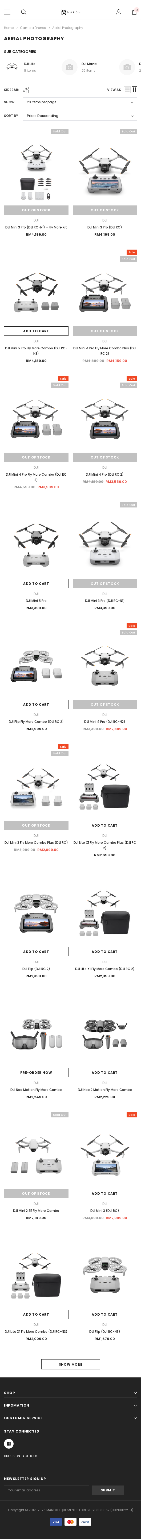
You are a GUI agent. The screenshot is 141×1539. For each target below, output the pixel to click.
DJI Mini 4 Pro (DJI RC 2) (105, 474)
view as (114, 89)
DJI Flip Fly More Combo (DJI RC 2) (36, 721)
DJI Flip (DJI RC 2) (36, 969)
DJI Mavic (89, 64)
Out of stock (36, 210)
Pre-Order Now (36, 1072)
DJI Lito (29, 64)
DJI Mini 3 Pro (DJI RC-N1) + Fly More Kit (36, 227)
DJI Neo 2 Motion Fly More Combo (105, 1089)
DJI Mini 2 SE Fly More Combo (36, 1210)
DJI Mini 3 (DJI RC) (104, 1210)
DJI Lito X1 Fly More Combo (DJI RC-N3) (36, 1331)
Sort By (11, 115)
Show (9, 102)
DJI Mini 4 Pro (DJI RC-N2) (104, 721)
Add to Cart (36, 331)
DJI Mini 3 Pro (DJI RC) (104, 227)
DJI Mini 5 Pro (36, 600)
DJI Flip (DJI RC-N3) (104, 1331)
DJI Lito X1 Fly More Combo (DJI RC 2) (105, 969)
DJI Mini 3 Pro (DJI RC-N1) (105, 600)
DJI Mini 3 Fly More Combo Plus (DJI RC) (36, 842)
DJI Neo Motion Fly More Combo (36, 1089)
